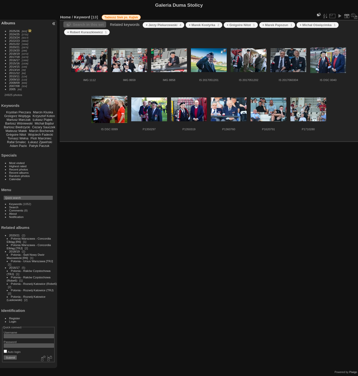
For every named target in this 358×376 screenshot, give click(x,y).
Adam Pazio (18, 146)
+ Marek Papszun (277, 25)
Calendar (15, 179)
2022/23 (14, 40)
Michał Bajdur (44, 123)
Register (14, 318)
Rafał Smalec (16, 142)
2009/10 (14, 79)
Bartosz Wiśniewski (19, 123)
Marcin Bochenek (41, 131)
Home (65, 17)
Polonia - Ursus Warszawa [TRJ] (32, 261)
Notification (16, 216)
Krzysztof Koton (44, 116)
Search (13, 207)
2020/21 (14, 47)
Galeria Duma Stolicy (179, 5)
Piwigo (353, 372)
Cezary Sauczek (43, 127)
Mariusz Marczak (18, 120)
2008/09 (14, 82)
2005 (12, 89)
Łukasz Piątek (43, 120)
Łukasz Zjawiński (40, 142)
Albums (8, 23)
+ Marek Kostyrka (204, 25)
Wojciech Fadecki (40, 134)
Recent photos (18, 169)
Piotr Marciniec (41, 138)
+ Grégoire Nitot (241, 25)
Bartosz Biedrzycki (17, 127)
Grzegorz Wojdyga (17, 116)
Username (10, 332)
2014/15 (14, 66)
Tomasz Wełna (17, 138)
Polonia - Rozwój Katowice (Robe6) (34, 283)
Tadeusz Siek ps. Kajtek (121, 17)
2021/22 (14, 43)
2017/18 (14, 56)
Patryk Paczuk (39, 146)
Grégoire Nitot (16, 134)
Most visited (17, 163)
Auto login (12, 351)
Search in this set (88, 24)
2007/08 (14, 85)
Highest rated (18, 166)
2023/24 (14, 37)
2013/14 (14, 69)
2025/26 (14, 31)
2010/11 (14, 76)
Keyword (82, 17)
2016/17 (14, 60)
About (13, 213)
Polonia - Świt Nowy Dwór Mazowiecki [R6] (26, 256)
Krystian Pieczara (18, 112)
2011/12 (14, 73)
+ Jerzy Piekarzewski (163, 25)
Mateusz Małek (16, 131)
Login (12, 321)
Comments (16, 210)
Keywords (15, 204)
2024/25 (14, 34)
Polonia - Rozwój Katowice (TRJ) (32, 290)
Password (10, 341)
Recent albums (19, 172)
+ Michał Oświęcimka (318, 25)
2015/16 (14, 63)
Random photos (19, 175)
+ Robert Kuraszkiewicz (87, 32)
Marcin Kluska (43, 112)
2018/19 (14, 53)
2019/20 (14, 50)
